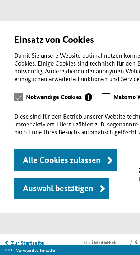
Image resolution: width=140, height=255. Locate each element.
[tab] (59, 97)
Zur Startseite (27, 242)
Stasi (100, 242)
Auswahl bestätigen (58, 188)
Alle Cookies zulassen (62, 160)
